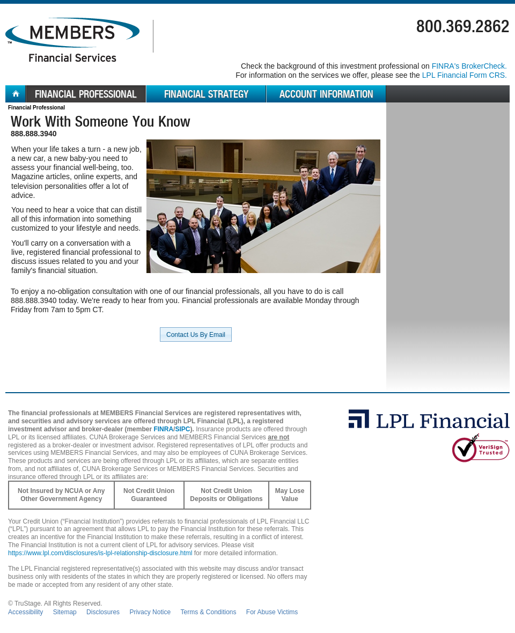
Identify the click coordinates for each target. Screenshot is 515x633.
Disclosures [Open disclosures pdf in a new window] (103, 612)
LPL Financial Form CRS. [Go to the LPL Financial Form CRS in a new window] (464, 75)
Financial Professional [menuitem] (86, 94)
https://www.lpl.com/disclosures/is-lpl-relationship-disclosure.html (100, 553)
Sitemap (65, 612)
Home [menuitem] (15, 93)
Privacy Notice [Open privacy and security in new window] (150, 612)
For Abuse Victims (272, 612)
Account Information (326, 94)
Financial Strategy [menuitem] (206, 94)
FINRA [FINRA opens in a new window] (163, 429)
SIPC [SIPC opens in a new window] (182, 429)
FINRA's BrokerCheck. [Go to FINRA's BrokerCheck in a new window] (469, 66)
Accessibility (25, 612)
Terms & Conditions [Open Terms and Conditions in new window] (208, 612)
